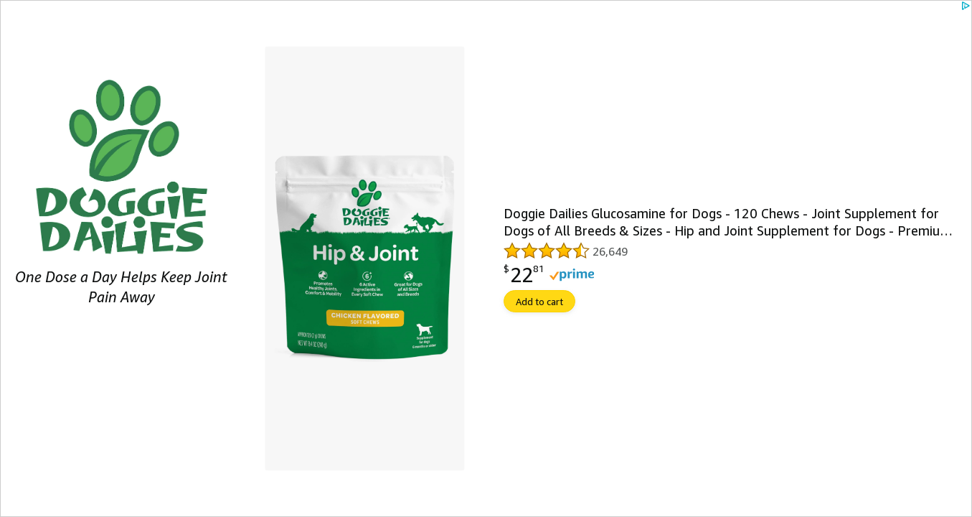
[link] (486, 258)
